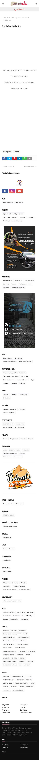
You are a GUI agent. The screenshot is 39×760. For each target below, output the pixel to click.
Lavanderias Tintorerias (10, 658)
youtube (5, 748)
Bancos (5, 438)
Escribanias (6, 641)
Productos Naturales (19, 586)
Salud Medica (14, 619)
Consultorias (17, 634)
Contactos (6, 713)
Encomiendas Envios (9, 637)
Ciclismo (13, 394)
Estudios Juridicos (22, 644)
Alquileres (6, 630)
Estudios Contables (8, 644)
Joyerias (5, 686)
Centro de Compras (8, 679)
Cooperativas (14, 438)
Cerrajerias (22, 373)
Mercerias (23, 583)
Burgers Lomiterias (14, 450)
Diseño (26, 634)
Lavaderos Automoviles (25, 284)
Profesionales (7, 571)
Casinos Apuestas (8, 424)
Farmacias (30, 612)
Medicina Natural (18, 615)
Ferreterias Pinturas (22, 380)
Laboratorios (7, 615)
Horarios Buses (26, 713)
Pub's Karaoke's (19, 427)
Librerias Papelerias (8, 412)
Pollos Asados (7, 457)
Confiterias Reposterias (10, 453)
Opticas (5, 619)
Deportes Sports (23, 394)
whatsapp (24, 748)
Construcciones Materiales (10, 376)
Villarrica (5, 707)
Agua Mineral (7, 214)
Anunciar (5, 710)
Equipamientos (29, 280)
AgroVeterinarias (8, 202)
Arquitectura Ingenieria (9, 373)
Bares (4, 450)
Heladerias (31, 217)
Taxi (20, 665)
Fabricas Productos (8, 515)
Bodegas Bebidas (18, 214)
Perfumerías (29, 686)
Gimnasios (6, 398)
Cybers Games (20, 424)
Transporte (27, 665)
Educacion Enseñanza (9, 409)
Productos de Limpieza (9, 589)
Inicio (6, 17)
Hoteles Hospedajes (16, 504)
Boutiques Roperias (17, 676)
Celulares (14, 630)
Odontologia (29, 615)
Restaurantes (18, 457)
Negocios (5, 705)
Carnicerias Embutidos (9, 217)
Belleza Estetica (7, 358)
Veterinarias (24, 619)
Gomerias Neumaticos (9, 284)
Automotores (18, 280)
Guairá (22, 707)
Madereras (6, 383)
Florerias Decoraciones (9, 361)
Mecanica (6, 287)
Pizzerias (22, 453)
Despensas (22, 217)
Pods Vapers (6, 586)
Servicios (30, 661)
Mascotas (15, 583)
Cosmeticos (18, 358)
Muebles (14, 383)
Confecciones (7, 634)
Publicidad (22, 661)
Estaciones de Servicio (19, 641)
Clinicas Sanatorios (8, 612)
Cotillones (29, 679)
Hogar (16, 152)
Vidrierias (22, 383)
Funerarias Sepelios (8, 654)
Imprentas (20, 654)
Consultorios (21, 612)
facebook (5, 745)
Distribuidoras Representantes (12, 601)
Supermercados (16, 221)
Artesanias (6, 583)
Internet (28, 654)
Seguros (30, 438)
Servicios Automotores (18, 287)
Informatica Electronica (10, 526)
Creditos (23, 438)
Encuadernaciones (23, 637)
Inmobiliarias (7, 537)
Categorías (24, 705)
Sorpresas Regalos (24, 589)
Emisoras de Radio (8, 549)
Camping (13, 17)
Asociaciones (7, 560)
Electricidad (24, 376)
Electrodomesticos (8, 380)
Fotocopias (22, 409)
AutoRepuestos (7, 280)
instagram (24, 745)
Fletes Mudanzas (20, 647)
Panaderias (6, 221)
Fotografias (31, 651)
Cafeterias (26, 450)
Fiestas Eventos (7, 427)
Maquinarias (19, 202)
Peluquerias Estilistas (25, 361)
